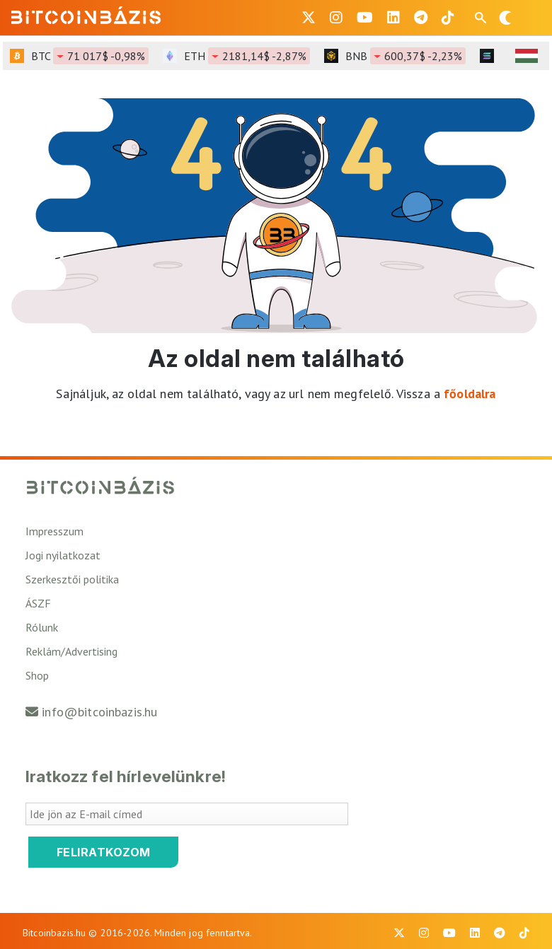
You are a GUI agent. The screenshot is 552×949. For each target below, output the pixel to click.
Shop (37, 675)
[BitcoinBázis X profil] (308, 17)
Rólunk (41, 627)
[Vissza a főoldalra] (86, 15)
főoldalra (469, 393)
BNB (405, 55)
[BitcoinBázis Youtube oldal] (365, 17)
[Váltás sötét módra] (505, 18)
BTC (90, 55)
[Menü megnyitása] (529, 18)
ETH (247, 55)
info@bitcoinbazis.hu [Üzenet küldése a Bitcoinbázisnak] (99, 712)
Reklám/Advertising (71, 651)
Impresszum (54, 531)
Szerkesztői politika (72, 579)
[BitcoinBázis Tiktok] (448, 17)
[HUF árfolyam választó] (526, 56)
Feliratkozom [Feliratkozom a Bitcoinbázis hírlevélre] (104, 852)
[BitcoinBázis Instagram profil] (336, 17)
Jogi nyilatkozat (62, 555)
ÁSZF (38, 603)
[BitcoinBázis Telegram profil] (420, 17)
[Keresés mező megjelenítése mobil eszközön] (482, 18)
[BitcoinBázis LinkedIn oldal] (393, 17)
